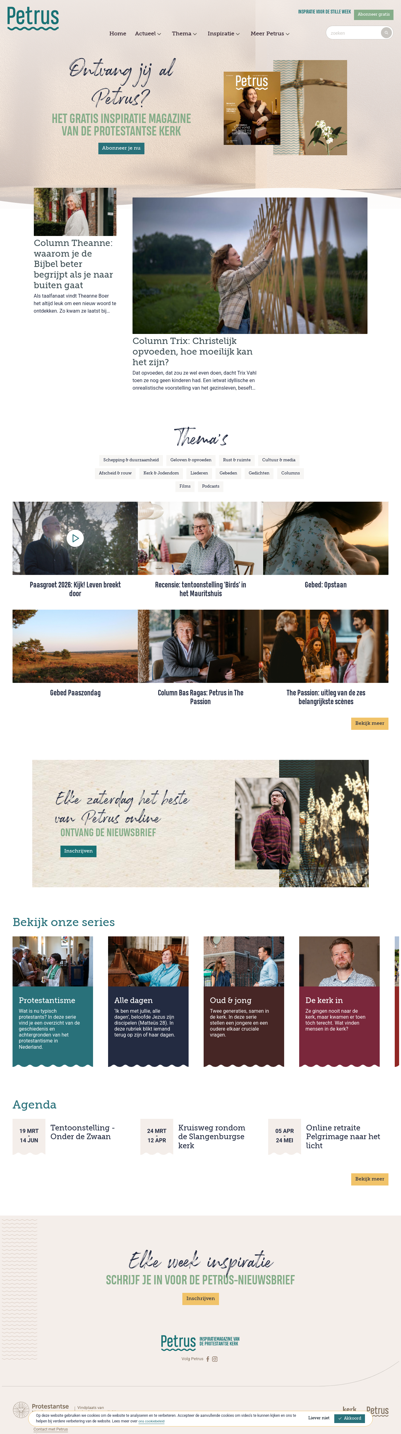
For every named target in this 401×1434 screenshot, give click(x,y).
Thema (183, 34)
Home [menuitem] (117, 34)
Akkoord (349, 1418)
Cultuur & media (278, 421)
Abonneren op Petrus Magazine (63, 1396)
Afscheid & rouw (115, 435)
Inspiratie (223, 34)
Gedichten (259, 435)
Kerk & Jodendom (161, 435)
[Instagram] (214, 1319)
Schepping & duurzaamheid (131, 421)
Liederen (199, 435)
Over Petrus (44, 1402)
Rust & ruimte (237, 421)
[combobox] (359, 32)
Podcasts (210, 447)
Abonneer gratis (374, 15)
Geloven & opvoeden (190, 421)
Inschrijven (78, 812)
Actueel (147, 34)
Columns (290, 435)
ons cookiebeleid (152, 1421)
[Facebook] (208, 1319)
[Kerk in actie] (354, 1372)
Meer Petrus (269, 34)
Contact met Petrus (52, 1390)
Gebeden (228, 435)
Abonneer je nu (121, 148)
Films (185, 447)
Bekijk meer (369, 684)
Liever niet (319, 1418)
